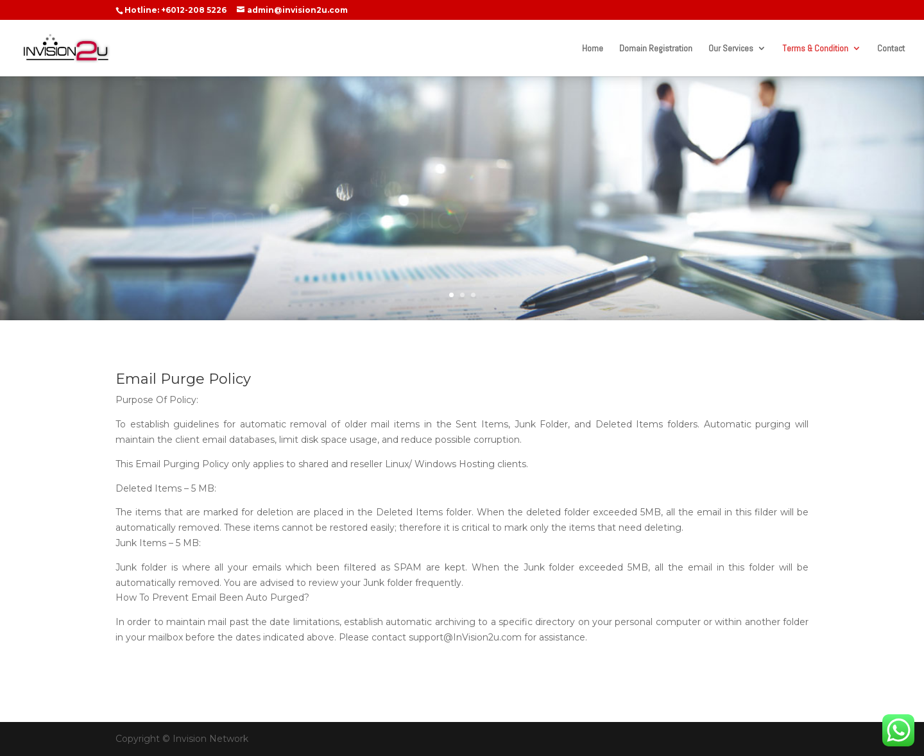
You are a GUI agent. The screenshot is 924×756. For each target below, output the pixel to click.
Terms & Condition (815, 49)
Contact (891, 49)
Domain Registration (655, 49)
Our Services (730, 49)
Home (592, 49)
